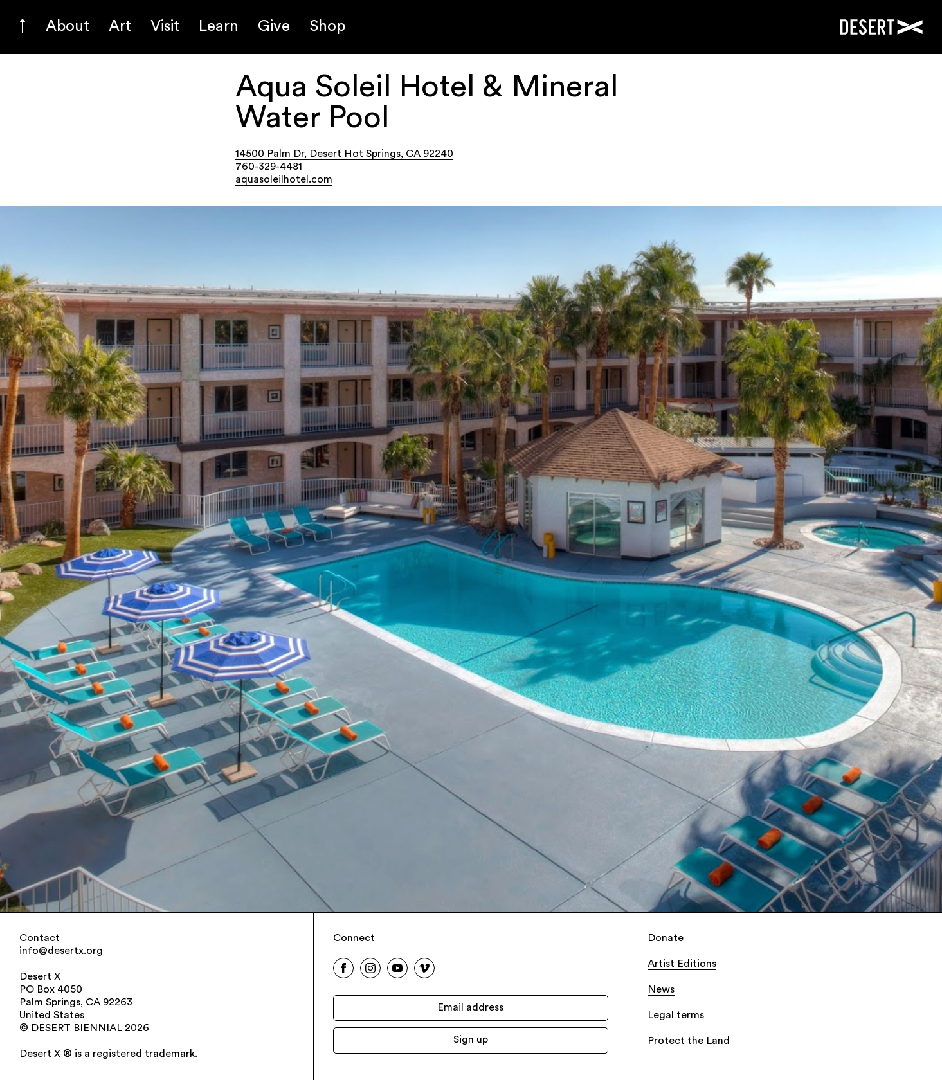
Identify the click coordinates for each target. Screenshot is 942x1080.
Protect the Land (689, 1041)
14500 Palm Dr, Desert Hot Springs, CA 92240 (344, 154)
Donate (666, 938)
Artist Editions (682, 964)
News (661, 990)
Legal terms (676, 1016)
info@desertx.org (61, 951)
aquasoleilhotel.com (283, 180)
